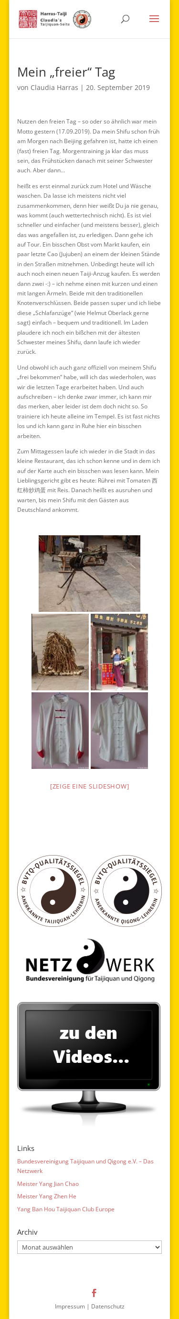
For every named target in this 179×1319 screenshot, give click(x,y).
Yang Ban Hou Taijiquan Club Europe (66, 1209)
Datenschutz (108, 1306)
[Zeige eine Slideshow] (89, 786)
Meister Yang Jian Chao (48, 1184)
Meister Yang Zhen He (46, 1196)
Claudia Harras (54, 87)
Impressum (70, 1306)
